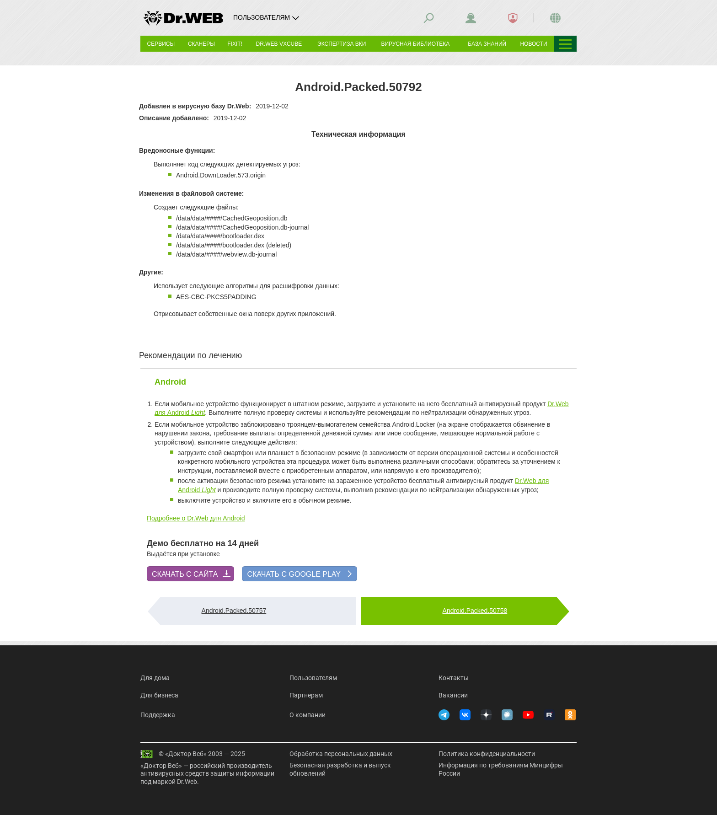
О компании (307, 715)
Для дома (155, 678)
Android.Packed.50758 (475, 610)
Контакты (454, 678)
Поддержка (157, 715)
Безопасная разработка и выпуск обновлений (340, 769)
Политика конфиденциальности (487, 753)
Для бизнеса (159, 695)
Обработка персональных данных (340, 753)
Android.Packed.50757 (234, 610)
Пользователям (313, 678)
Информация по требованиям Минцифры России (501, 769)
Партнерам (306, 695)
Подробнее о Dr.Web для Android (196, 518)
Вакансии (453, 695)
